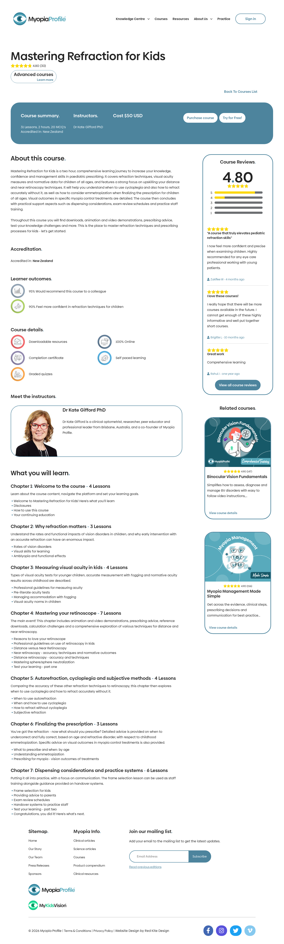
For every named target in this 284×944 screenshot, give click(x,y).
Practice (223, 19)
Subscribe (200, 856)
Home (32, 840)
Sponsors (34, 874)
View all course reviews (238, 385)
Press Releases (38, 865)
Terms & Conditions (77, 931)
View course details (223, 513)
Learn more (45, 80)
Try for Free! (232, 117)
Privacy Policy (103, 931)
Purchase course (200, 117)
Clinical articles (84, 840)
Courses (161, 19)
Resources (181, 19)
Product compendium (89, 865)
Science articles (84, 849)
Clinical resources (85, 874)
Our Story (35, 849)
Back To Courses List (240, 91)
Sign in (250, 18)
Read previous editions (145, 867)
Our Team (35, 857)
